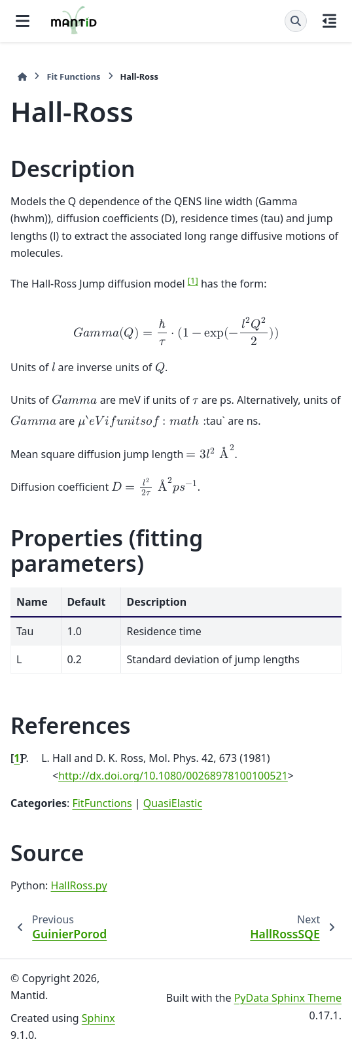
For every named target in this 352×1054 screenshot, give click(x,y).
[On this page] (329, 21)
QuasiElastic (172, 803)
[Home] (22, 77)
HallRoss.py (79, 885)
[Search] (296, 21)
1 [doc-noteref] (193, 280)
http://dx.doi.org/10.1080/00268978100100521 (173, 775)
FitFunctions (102, 803)
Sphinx (98, 1018)
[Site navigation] (22, 21)
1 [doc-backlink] (17, 758)
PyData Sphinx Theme (288, 998)
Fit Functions (73, 76)
